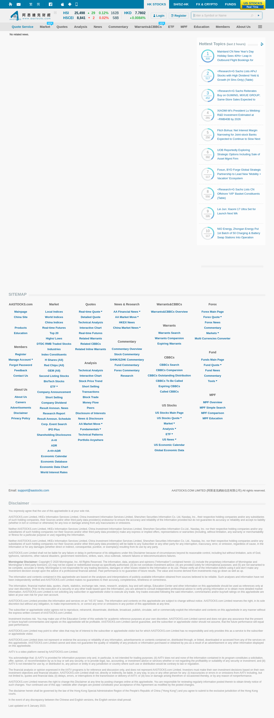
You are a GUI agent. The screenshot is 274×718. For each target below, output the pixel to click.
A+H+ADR (54, 450)
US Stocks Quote (169, 418)
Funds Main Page (212, 359)
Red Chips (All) (54, 365)
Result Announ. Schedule (54, 418)
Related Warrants (90, 338)
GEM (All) (54, 370)
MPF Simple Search (213, 407)
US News (169, 439)
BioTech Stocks (54, 381)
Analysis (169, 428)
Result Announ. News (54, 408)
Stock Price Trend (90, 381)
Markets (212, 333)
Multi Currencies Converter (213, 338)
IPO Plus (54, 429)
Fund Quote (213, 365)
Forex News (212, 322)
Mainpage (20, 311)
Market (169, 423)
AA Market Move (91, 423)
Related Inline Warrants (90, 349)
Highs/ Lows (54, 338)
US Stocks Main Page (169, 412)
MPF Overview (212, 402)
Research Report (54, 413)
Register (20, 354)
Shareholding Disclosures (54, 434)
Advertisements (20, 407)
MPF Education (213, 418)
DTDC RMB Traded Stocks (54, 343)
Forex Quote (212, 317)
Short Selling (54, 397)
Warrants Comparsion (169, 338)
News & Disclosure (90, 418)
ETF (54, 386)
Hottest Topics (222, 44)
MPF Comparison (212, 413)
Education (20, 333)
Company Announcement (54, 392)
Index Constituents (54, 354)
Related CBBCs (90, 343)
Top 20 (54, 333)
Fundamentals (90, 429)
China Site (21, 317)
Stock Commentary (127, 354)
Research (127, 375)
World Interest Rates (53, 472)
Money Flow (90, 402)
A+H (54, 440)
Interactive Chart (91, 327)
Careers (21, 402)
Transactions (90, 391)
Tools (212, 381)
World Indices (54, 317)
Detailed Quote (90, 317)
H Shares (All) (54, 359)
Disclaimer (21, 413)
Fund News (212, 370)
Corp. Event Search (54, 424)
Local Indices (54, 311)
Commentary (212, 327)
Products (21, 327)
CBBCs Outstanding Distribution (169, 375)
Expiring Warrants (169, 343)
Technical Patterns (90, 434)
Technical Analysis (90, 322)
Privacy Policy (20, 418)
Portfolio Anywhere (90, 440)
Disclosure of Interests (91, 413)
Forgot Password (20, 365)
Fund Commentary (127, 365)
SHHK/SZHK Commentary (127, 359)
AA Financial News (126, 311)
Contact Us (20, 375)
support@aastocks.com (33, 490)
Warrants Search (169, 332)
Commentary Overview (127, 349)
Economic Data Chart (54, 467)
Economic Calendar (54, 456)
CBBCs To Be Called (169, 380)
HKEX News (127, 322)
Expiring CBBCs (169, 386)
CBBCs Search (169, 364)
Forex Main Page (213, 311)
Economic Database (54, 461)
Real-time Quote (91, 311)
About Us (21, 397)
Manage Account (21, 359)
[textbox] (226, 15)
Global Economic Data (169, 450)
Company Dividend (54, 402)
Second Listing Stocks (54, 376)
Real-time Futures (54, 327)
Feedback (20, 370)
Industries (54, 349)
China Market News (127, 327)
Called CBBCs (169, 391)
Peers (90, 407)
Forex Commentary (127, 370)
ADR (54, 445)
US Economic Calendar (169, 444)
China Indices (54, 322)
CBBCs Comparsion (169, 370)
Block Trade (90, 397)
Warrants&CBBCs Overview (169, 311)
